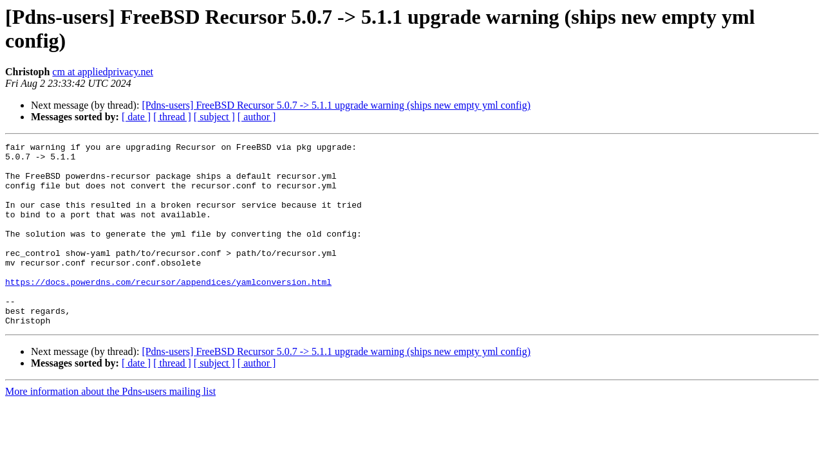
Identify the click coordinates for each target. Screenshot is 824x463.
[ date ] (136, 116)
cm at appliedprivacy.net (102, 71)
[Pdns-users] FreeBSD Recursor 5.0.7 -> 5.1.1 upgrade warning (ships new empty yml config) (336, 105)
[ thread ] (172, 116)
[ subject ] (214, 116)
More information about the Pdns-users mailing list (110, 427)
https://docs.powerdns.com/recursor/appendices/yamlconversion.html (168, 310)
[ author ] (257, 116)
